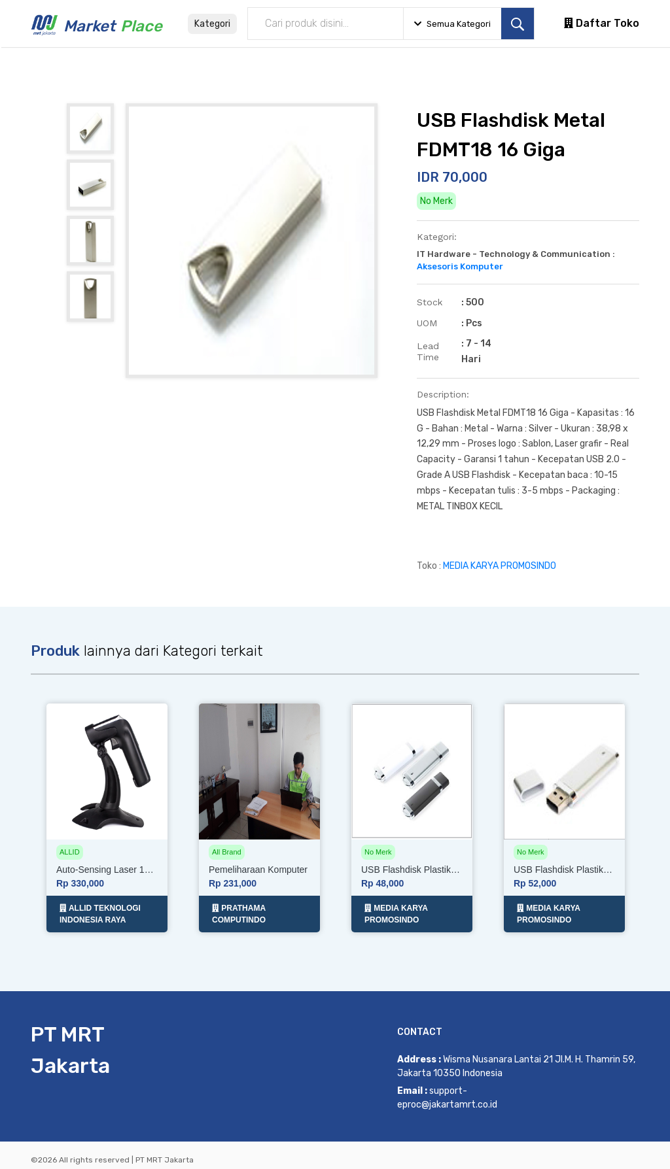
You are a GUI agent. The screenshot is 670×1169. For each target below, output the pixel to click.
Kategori (212, 23)
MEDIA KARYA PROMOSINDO (499, 565)
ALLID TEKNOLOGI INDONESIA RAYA (100, 908)
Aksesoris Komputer (460, 266)
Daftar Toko (601, 23)
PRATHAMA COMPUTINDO (239, 908)
